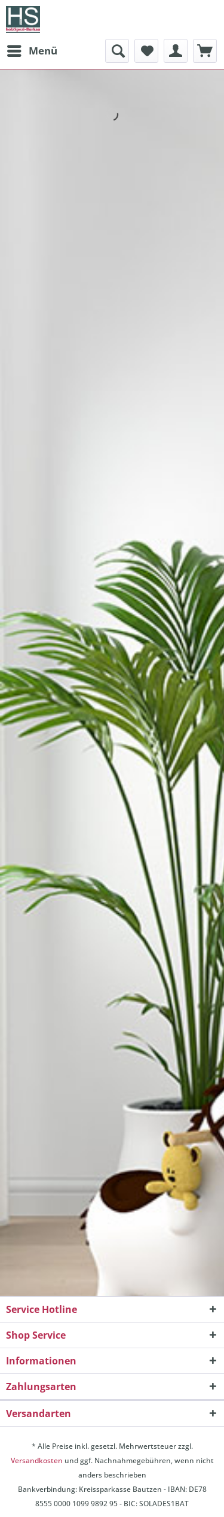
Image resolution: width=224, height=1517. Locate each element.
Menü (32, 49)
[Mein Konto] (176, 51)
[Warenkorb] (205, 51)
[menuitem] (31, 51)
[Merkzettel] (146, 51)
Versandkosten (37, 1460)
